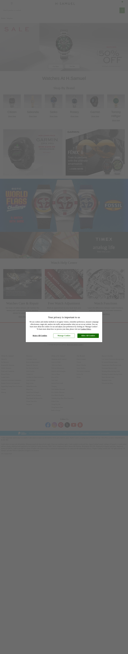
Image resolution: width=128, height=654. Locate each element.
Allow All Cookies (88, 336)
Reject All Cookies (40, 336)
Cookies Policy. (86, 329)
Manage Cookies (64, 336)
